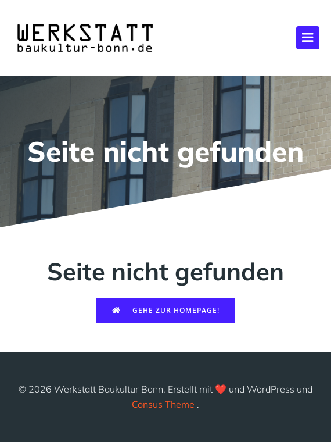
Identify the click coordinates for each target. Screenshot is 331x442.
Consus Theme (163, 404)
